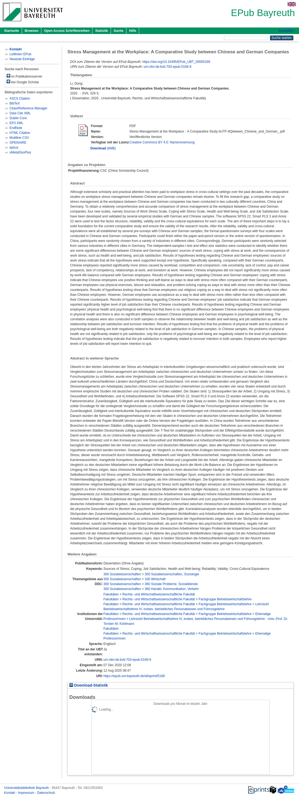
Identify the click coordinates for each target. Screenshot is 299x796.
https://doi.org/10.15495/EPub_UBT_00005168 (176, 62)
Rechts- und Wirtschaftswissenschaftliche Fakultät (158, 594)
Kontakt (10, 793)
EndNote (16, 128)
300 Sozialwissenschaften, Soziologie (172, 574)
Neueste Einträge (22, 59)
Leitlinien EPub (20, 54)
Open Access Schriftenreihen (66, 31)
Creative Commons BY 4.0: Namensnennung (162, 142)
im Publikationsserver (24, 76)
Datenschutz (46, 793)
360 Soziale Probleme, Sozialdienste (171, 584)
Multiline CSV (19, 138)
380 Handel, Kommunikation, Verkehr (172, 589)
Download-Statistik (88, 685)
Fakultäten (111, 594)
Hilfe (132, 31)
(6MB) (103, 148)
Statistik (101, 31)
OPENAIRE (18, 143)
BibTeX (15, 103)
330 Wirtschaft (155, 579)
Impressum (26, 793)
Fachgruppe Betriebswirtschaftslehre (225, 599)
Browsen (32, 31)
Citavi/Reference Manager (28, 108)
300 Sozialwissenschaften (122, 574)
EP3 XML (16, 123)
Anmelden (286, 31)
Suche (118, 31)
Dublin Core (18, 118)
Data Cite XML (20, 113)
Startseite (11, 31)
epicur (14, 147)
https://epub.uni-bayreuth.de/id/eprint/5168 (134, 676)
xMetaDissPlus (20, 152)
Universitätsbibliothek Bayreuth (27, 788)
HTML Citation (20, 133)
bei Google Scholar (23, 81)
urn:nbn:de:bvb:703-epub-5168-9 (167, 67)
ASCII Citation (20, 98)
